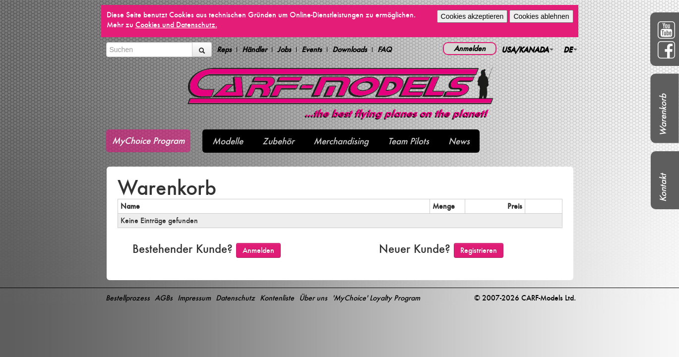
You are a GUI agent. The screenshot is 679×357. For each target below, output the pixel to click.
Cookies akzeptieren (472, 16)
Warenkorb (663, 115)
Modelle (227, 141)
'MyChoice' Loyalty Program (376, 297)
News (459, 141)
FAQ (384, 49)
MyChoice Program (148, 140)
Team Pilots (408, 141)
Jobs (284, 49)
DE (570, 49)
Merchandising (341, 141)
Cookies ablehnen (541, 16)
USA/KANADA (527, 49)
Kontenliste (277, 297)
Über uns (313, 297)
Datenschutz (235, 297)
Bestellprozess (128, 297)
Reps (224, 49)
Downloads (349, 49)
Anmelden (470, 48)
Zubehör (278, 141)
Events (312, 49)
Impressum (194, 297)
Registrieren (478, 250)
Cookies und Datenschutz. (176, 24)
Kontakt (663, 188)
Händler (254, 49)
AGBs (164, 297)
